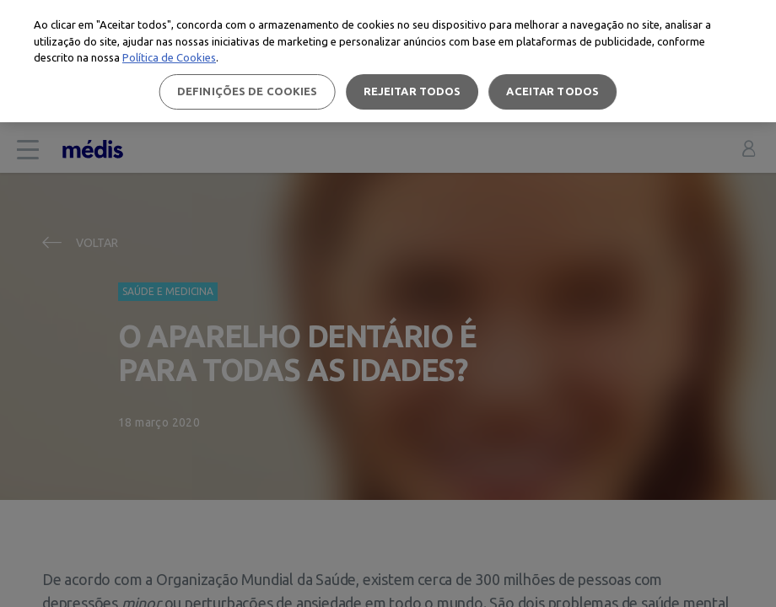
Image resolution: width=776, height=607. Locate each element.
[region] (388, 61)
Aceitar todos (552, 91)
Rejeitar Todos (412, 91)
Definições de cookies (247, 91)
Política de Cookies (169, 57)
